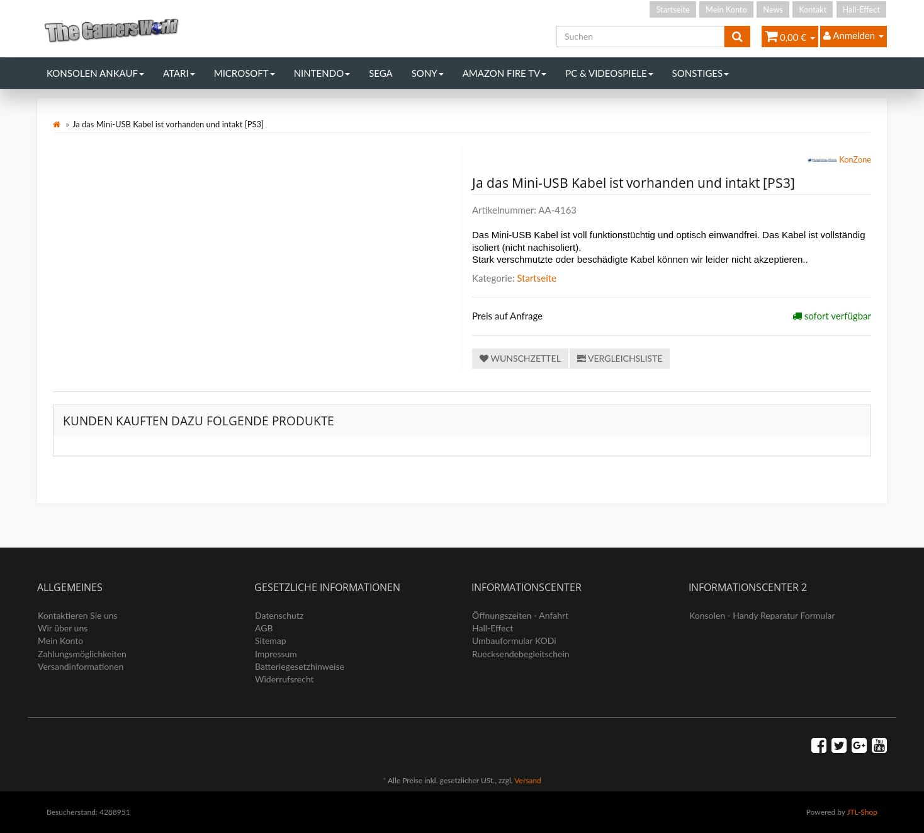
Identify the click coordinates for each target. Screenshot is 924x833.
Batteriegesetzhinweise (299, 666)
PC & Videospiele (609, 73)
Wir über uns (62, 628)
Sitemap (270, 640)
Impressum (276, 653)
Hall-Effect (861, 9)
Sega (381, 73)
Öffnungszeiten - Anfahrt (520, 615)
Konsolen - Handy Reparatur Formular (762, 615)
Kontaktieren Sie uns (78, 615)
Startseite (672, 9)
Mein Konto (726, 9)
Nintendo (322, 73)
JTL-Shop (862, 812)
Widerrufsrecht (284, 679)
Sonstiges (701, 73)
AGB (264, 628)
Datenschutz (279, 615)
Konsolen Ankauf (95, 73)
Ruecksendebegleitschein (521, 653)
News (773, 9)
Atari (179, 73)
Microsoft (244, 73)
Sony (428, 73)
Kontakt (812, 9)
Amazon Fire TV (504, 73)
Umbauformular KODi (514, 640)
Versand (527, 780)
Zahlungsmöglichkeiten (82, 653)
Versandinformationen (80, 666)
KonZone (839, 161)
